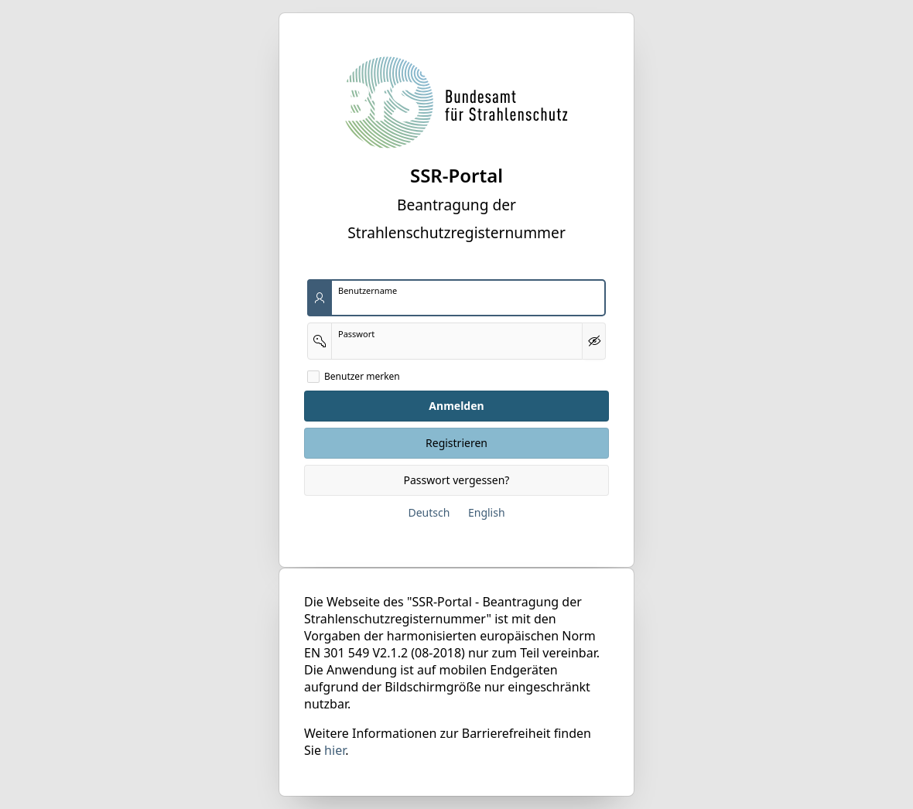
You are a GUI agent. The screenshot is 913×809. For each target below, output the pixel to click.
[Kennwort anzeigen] (594, 341)
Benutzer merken (362, 376)
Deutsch (429, 512)
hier (334, 750)
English (486, 512)
